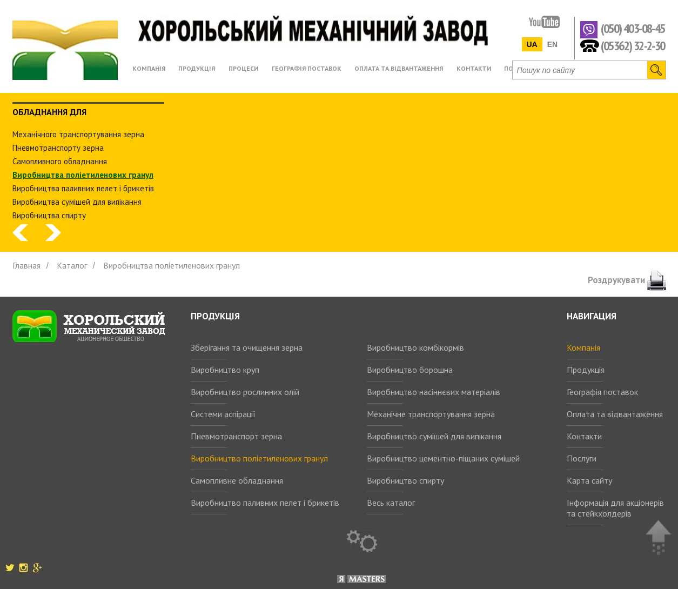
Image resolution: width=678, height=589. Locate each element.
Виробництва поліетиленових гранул (82, 175)
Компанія (583, 347)
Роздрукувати (627, 280)
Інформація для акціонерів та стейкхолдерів (615, 508)
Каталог (72, 265)
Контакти (584, 436)
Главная (26, 265)
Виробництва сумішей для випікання (77, 202)
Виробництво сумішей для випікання (434, 436)
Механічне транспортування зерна (431, 414)
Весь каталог (391, 502)
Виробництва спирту (49, 215)
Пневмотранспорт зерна (236, 436)
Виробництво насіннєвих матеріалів (433, 391)
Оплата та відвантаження (615, 414)
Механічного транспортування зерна (78, 134)
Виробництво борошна (410, 369)
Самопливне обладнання (237, 480)
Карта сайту (589, 480)
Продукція (586, 369)
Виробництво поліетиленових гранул (259, 458)
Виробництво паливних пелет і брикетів (265, 502)
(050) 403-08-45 (633, 29)
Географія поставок (602, 391)
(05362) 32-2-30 (633, 45)
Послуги (581, 458)
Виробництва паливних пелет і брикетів (83, 188)
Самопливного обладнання (59, 161)
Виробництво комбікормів (415, 347)
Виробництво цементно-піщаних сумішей (443, 458)
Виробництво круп (225, 369)
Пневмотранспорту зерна (58, 148)
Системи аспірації (223, 414)
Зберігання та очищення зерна (247, 347)
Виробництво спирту (405, 480)
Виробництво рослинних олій (245, 391)
